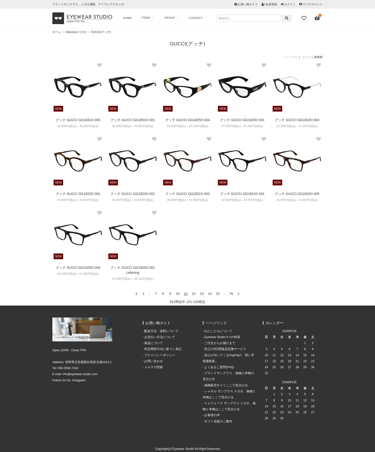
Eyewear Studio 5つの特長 (222, 337)
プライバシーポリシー (159, 355)
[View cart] (317, 18)
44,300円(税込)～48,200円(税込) (78, 126)
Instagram (79, 380)
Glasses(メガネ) (76, 32)
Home (129, 17)
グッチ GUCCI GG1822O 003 (297, 120)
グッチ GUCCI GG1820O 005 (297, 194)
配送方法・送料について (161, 331)
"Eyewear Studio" (183, 449)
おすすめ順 (290, 57)
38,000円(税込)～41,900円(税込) (187, 200)
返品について (153, 343)
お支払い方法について (159, 337)
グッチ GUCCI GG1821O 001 (242, 194)
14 (210, 294)
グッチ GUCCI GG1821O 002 (187, 194)
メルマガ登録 (153, 367)
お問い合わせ (153, 361)
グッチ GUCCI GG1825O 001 (242, 120)
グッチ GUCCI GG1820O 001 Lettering (132, 270)
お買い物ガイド (248, 4)
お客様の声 (212, 415)
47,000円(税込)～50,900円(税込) (242, 126)
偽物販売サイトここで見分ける (226, 385)
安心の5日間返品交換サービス (225, 349)
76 (231, 294)
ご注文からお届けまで (219, 343)
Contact (197, 17)
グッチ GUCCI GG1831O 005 (78, 120)
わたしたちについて (218, 331)
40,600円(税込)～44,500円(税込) (78, 200)
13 (202, 294)
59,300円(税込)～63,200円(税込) (187, 126)
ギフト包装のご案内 (218, 421)
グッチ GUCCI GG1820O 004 (78, 267)
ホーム (56, 32)
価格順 (306, 57)
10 (178, 294)
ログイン (290, 4)
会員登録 (271, 4)
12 (194, 294)
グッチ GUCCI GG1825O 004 (187, 120)
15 (218, 294)
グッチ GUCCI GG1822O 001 (132, 194)
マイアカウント (313, 4)
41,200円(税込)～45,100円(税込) (132, 278)
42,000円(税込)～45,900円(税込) (132, 126)
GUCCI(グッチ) (101, 32)
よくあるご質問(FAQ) (219, 367)
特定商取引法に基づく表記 (163, 349)
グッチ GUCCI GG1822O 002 (78, 194)
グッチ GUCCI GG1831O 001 (132, 120)
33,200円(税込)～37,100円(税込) (297, 126)
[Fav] (304, 18)
